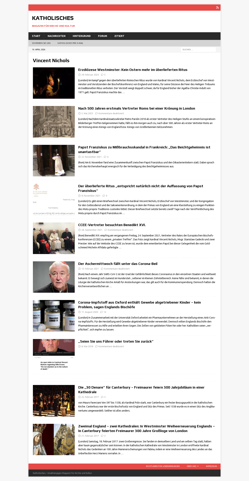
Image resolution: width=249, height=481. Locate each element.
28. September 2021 (91, 230)
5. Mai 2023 (87, 113)
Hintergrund (82, 36)
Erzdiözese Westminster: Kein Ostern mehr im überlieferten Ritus (132, 70)
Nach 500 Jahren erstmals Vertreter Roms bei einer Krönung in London (136, 108)
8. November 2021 (90, 195)
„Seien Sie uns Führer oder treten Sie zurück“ (115, 341)
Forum (102, 36)
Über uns (191, 466)
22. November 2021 (91, 157)
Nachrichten (56, 36)
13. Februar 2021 (90, 268)
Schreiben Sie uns (41, 43)
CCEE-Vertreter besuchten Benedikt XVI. (112, 225)
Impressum (211, 466)
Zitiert (119, 36)
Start (36, 36)
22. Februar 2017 (90, 397)
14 (105, 312)
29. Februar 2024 (90, 74)
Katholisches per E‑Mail (70, 43)
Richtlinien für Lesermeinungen (163, 466)
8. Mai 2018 (87, 346)
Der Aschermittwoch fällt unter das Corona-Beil (117, 264)
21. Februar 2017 (90, 436)
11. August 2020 (89, 312)
